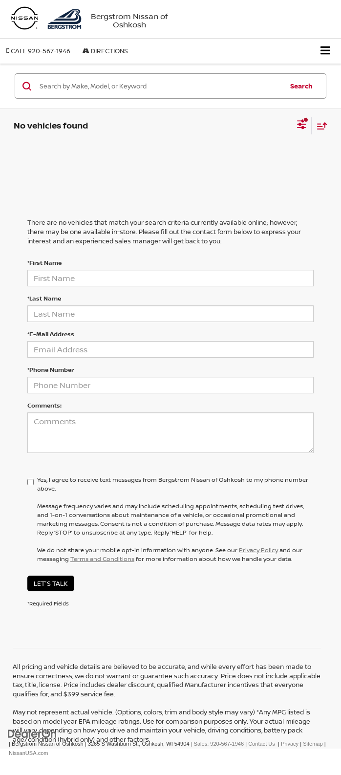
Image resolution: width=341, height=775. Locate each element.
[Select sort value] (319, 125)
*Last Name (44, 298)
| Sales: (217, 744)
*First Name (44, 262)
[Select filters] (302, 125)
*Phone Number (50, 370)
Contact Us (261, 744)
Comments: (44, 405)
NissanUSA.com (28, 753)
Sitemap (313, 744)
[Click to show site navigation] (325, 51)
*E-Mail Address (50, 334)
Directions (105, 50)
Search (301, 86)
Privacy (289, 744)
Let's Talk (51, 583)
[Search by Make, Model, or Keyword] (160, 86)
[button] (38, 51)
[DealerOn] (32, 733)
